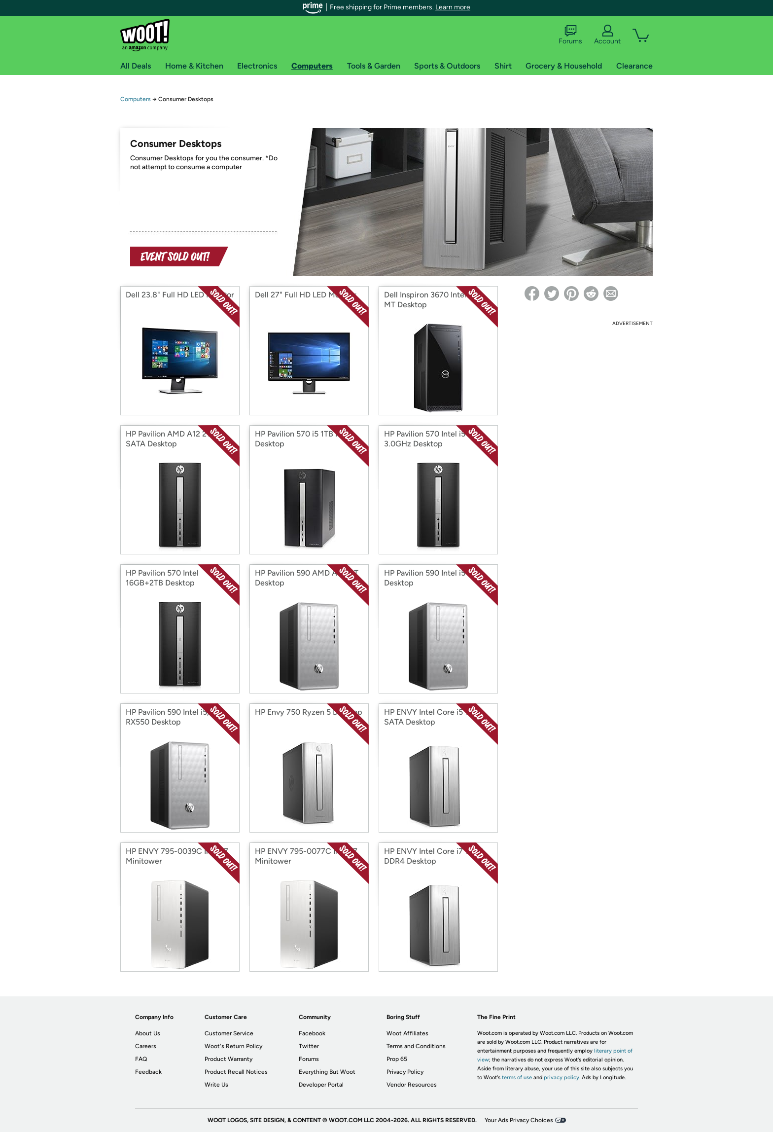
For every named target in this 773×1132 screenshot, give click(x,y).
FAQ (141, 1059)
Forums (570, 35)
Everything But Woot (327, 1071)
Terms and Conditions (416, 1046)
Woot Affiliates (407, 1033)
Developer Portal (321, 1084)
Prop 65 (396, 1059)
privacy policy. (562, 1077)
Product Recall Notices (236, 1071)
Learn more (452, 7)
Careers (145, 1046)
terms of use (517, 1077)
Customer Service (229, 1033)
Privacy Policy (404, 1071)
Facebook (312, 1033)
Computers (135, 99)
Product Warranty (228, 1059)
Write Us (216, 1084)
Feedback (148, 1071)
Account (607, 35)
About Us (147, 1033)
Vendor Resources (411, 1084)
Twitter (309, 1046)
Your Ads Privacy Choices (519, 1120)
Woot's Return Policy (233, 1046)
